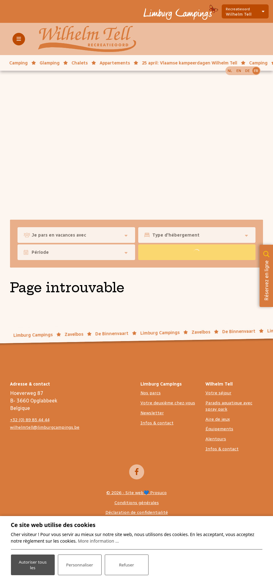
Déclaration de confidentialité (136, 512)
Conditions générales (136, 502)
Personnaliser (79, 564)
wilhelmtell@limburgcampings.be (44, 427)
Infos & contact (157, 423)
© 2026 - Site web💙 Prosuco (136, 492)
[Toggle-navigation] (19, 39)
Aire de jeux (217, 419)
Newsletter (152, 413)
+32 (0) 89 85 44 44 (29, 419)
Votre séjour (218, 393)
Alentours (215, 439)
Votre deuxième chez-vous (167, 403)
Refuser (126, 564)
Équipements (219, 429)
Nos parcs (150, 393)
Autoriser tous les (32, 564)
